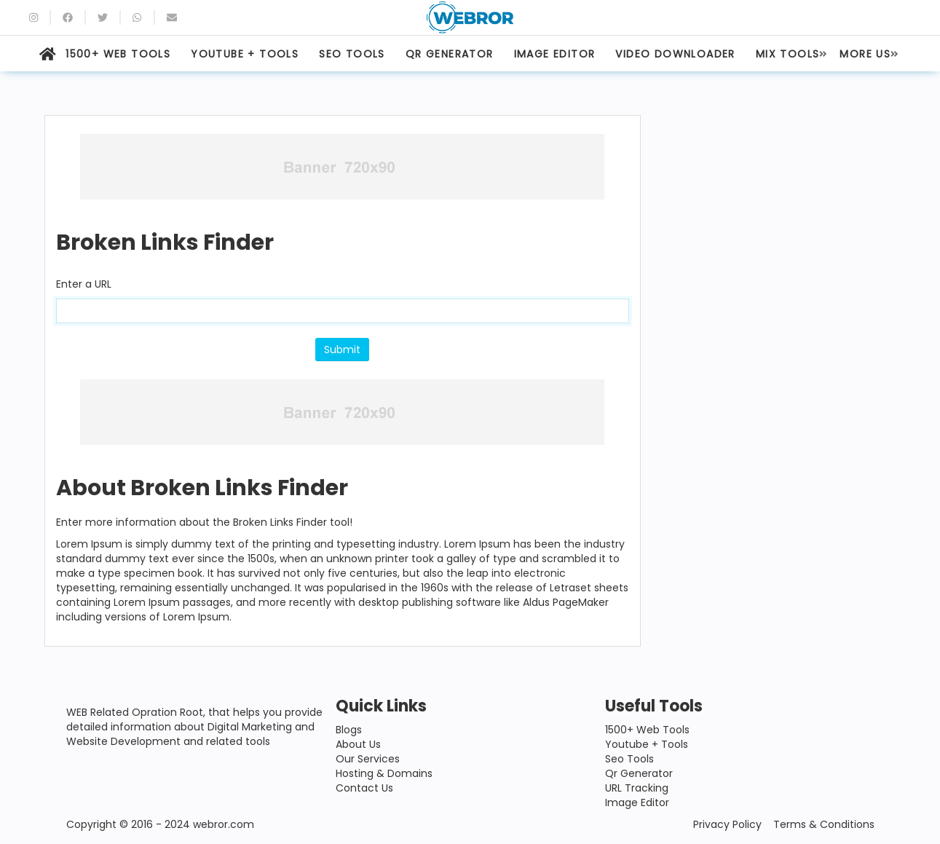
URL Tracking (636, 788)
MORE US (865, 54)
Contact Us (364, 788)
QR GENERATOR (450, 54)
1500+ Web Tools (647, 729)
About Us (358, 744)
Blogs (349, 729)
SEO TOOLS (352, 54)
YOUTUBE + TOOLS (245, 54)
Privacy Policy (727, 824)
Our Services (368, 759)
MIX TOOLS (788, 54)
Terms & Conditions (823, 824)
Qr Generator (639, 773)
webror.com (223, 824)
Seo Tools (629, 759)
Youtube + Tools (646, 744)
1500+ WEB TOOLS (118, 54)
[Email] (172, 17)
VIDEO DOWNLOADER (675, 54)
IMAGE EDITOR (555, 54)
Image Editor (637, 802)
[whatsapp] (137, 17)
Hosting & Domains (384, 773)
